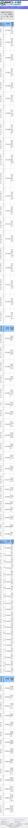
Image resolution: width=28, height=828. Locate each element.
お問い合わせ (18, 822)
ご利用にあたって (5, 822)
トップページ (4, 819)
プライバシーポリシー (19, 819)
